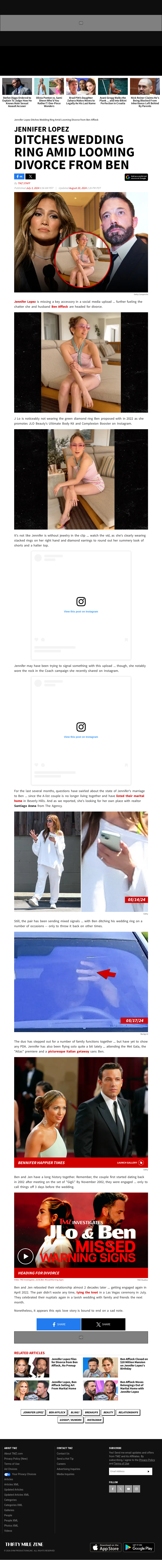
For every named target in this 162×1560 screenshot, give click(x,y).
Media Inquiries (65, 1474)
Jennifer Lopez (33, 1412)
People (8, 1515)
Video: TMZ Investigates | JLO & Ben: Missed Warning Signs (39, 1279)
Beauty (108, 1412)
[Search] (157, 70)
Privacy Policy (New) (16, 1458)
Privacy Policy (147, 1460)
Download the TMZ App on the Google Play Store (138, 1547)
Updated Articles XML (16, 1494)
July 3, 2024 (33, 188)
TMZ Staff (24, 183)
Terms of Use (11, 1463)
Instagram (94, 1420)
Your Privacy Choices (20, 1474)
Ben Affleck (57, 1412)
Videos (8, 1530)
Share (58, 1324)
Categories (10, 1499)
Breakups (91, 1412)
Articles (8, 1479)
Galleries (9, 1510)
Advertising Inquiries (68, 1469)
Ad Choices (10, 1469)
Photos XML (11, 1525)
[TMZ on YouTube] (128, 1489)
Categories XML (13, 1505)
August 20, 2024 (78, 188)
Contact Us (63, 1453)
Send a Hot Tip (65, 1458)
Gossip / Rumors (70, 1420)
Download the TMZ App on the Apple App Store (105, 1547)
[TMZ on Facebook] (6, 52)
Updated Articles (13, 1489)
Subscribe (148, 1471)
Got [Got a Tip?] (12, 61)
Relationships (128, 1412)
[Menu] (5, 70)
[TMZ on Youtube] (23, 52)
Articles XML (11, 1484)
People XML (11, 1520)
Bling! (75, 1412)
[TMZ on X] (15, 52)
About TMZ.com (13, 1453)
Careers (61, 1463)
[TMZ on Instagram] (32, 52)
